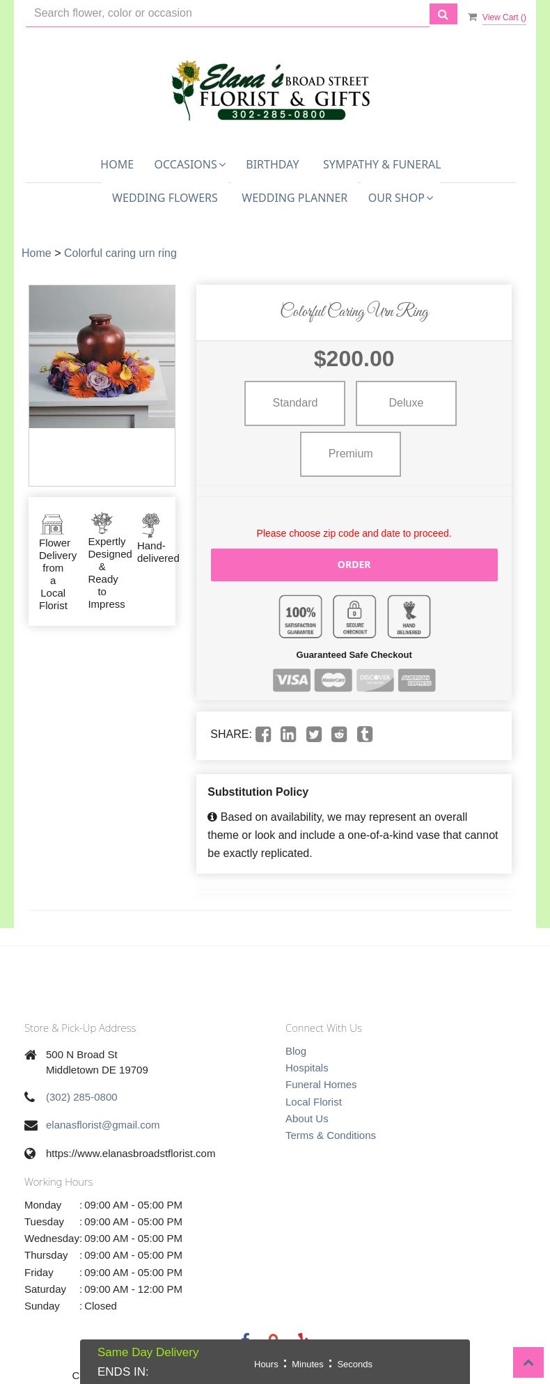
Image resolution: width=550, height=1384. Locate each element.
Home (117, 164)
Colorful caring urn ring (120, 253)
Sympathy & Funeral (382, 164)
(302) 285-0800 (82, 1097)
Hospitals (307, 1068)
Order (354, 564)
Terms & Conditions (330, 1135)
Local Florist (313, 1102)
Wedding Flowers (165, 197)
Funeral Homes (321, 1084)
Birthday (272, 164)
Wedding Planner (294, 197)
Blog (295, 1051)
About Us (307, 1118)
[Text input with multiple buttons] (228, 13)
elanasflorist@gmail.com (103, 1125)
